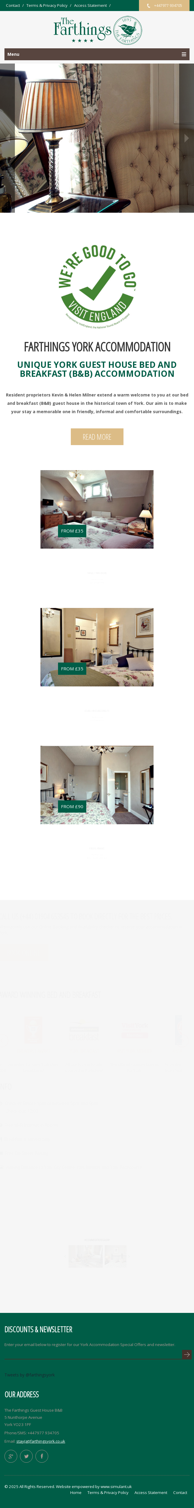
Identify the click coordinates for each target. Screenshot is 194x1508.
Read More (97, 437)
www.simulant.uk (116, 1486)
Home (76, 1492)
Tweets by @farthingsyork (29, 1375)
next (186, 138)
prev (7, 138)
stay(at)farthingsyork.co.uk (40, 1441)
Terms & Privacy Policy (47, 5)
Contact (13, 5)
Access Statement (90, 5)
